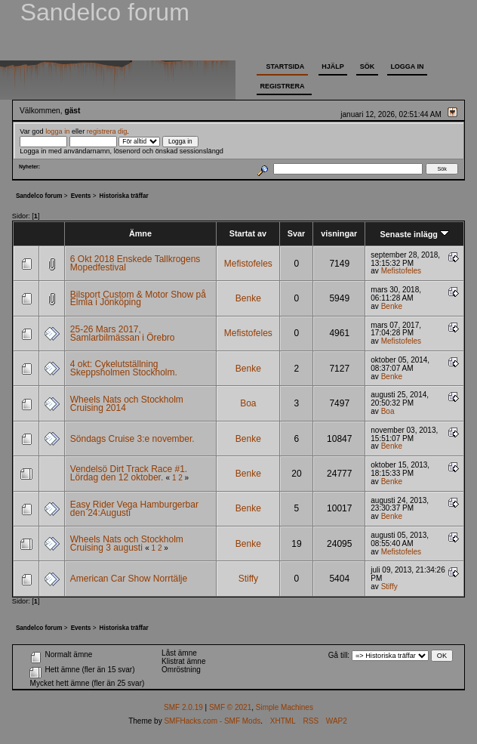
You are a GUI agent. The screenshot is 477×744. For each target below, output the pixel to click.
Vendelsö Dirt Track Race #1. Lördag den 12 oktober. (128, 473)
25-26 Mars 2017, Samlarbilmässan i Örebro (122, 333)
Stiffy (248, 578)
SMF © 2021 (230, 707)
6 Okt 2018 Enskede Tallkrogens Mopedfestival (135, 263)
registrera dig (107, 131)
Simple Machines (284, 707)
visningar (339, 233)
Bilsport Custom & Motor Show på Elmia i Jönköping (138, 298)
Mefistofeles (248, 263)
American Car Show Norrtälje (128, 578)
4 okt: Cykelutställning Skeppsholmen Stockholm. (123, 368)
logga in (57, 131)
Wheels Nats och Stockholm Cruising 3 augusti (126, 543)
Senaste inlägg (414, 234)
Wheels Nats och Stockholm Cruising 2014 (126, 403)
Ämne (140, 233)
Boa (248, 403)
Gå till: (338, 655)
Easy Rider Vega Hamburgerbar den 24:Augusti (134, 508)
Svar (296, 233)
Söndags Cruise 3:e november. (132, 439)
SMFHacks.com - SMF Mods (212, 721)
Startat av (247, 233)
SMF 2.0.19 (183, 707)
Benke (248, 298)
